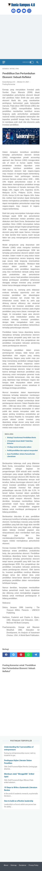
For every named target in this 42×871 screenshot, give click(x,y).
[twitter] (18, 10)
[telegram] (36, 654)
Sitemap (14, 865)
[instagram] (29, 10)
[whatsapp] (28, 654)
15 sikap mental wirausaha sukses (19, 447)
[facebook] (13, 10)
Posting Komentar (8, 84)
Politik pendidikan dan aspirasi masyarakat (22, 450)
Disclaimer (22, 865)
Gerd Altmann (34, 139)
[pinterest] (21, 654)
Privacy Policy (33, 865)
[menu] (5, 62)
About (6, 865)
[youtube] (23, 10)
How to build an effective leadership (18, 801)
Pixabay (34, 143)
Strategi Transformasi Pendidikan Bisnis (21, 438)
